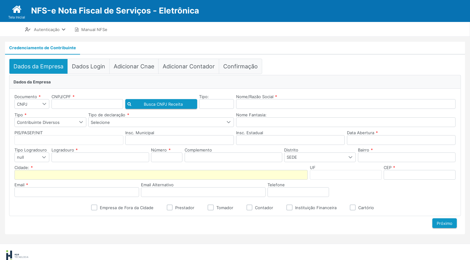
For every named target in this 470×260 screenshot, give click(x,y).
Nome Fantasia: (251, 114)
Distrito (291, 149)
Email (21, 184)
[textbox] (87, 104)
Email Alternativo (157, 184)
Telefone (276, 184)
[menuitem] (45, 29)
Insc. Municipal (139, 132)
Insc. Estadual (249, 132)
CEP (389, 167)
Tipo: (204, 96)
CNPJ (22, 104)
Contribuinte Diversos (38, 122)
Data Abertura (362, 132)
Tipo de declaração (108, 114)
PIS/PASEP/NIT (28, 132)
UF (313, 167)
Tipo (20, 114)
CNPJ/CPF (63, 96)
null (20, 157)
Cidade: (23, 167)
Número (160, 149)
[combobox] (31, 104)
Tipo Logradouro (30, 149)
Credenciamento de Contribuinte (42, 48)
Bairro (365, 149)
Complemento (198, 149)
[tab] (42, 48)
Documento (27, 96)
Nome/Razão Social (256, 96)
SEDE (292, 157)
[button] (161, 104)
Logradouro (64, 149)
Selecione (100, 122)
